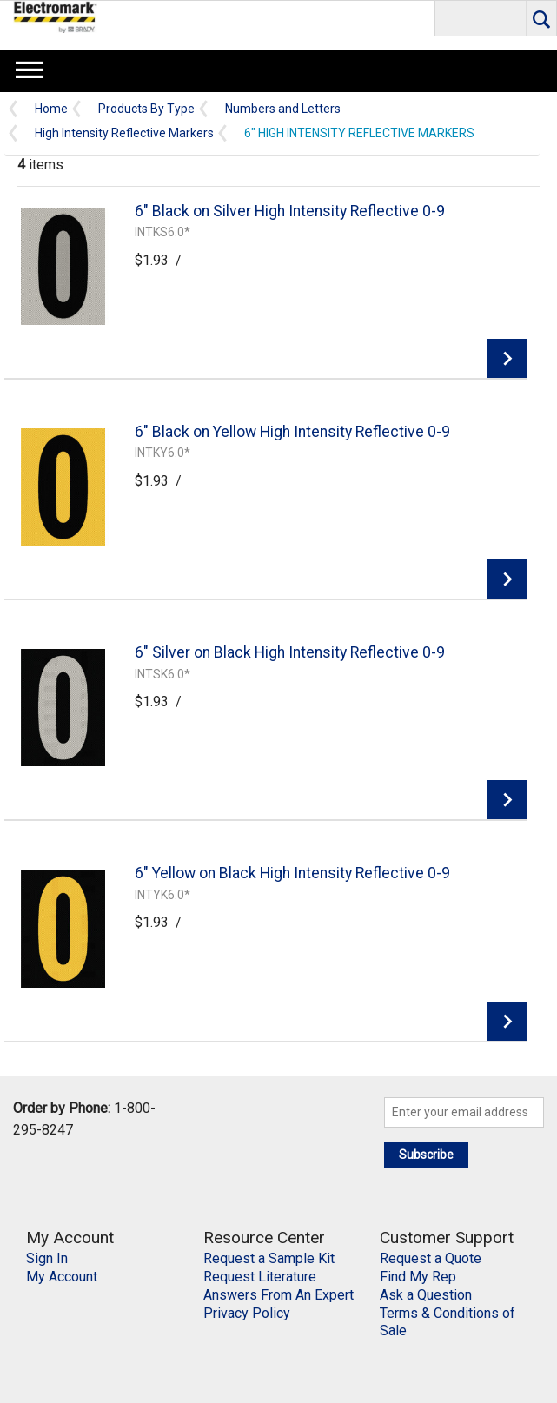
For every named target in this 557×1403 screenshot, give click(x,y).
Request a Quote (430, 1258)
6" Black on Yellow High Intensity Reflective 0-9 (292, 431)
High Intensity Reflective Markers (124, 133)
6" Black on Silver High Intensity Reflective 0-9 (290, 211)
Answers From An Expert (278, 1295)
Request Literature (259, 1276)
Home (51, 109)
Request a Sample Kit (269, 1258)
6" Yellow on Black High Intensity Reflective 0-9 (292, 873)
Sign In (47, 1258)
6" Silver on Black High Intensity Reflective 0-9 (290, 652)
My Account (61, 1276)
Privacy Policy (246, 1313)
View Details (507, 358)
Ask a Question (426, 1295)
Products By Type (146, 109)
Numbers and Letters (283, 109)
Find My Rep (418, 1276)
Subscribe (426, 1154)
